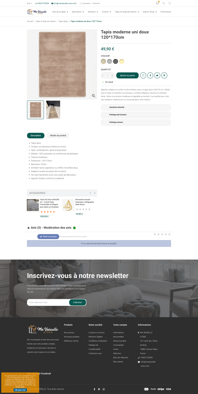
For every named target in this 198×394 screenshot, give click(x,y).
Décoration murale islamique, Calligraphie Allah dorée (84, 202)
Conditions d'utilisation (98, 341)
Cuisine (105, 12)
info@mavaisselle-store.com (64, 3)
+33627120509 (42, 3)
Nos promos (69, 332)
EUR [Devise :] (29, 3)
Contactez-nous (95, 353)
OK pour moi (20, 390)
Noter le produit (48, 236)
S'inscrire (96, 3)
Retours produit (119, 341)
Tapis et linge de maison (126, 12)
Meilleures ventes (71, 341)
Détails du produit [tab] (58, 135)
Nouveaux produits (71, 337)
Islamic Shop (149, 12)
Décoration (77, 12)
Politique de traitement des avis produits (73, 236)
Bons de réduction (120, 357)
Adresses (117, 353)
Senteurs (92, 12)
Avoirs (115, 349)
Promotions (166, 12)
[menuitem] (60, 12)
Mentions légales (96, 337)
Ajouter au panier (127, 75)
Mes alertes (118, 362)
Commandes (118, 345)
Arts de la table (59, 12)
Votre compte (120, 324)
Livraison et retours (97, 332)
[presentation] (90, 193)
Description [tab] (36, 135)
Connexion (86, 3)
